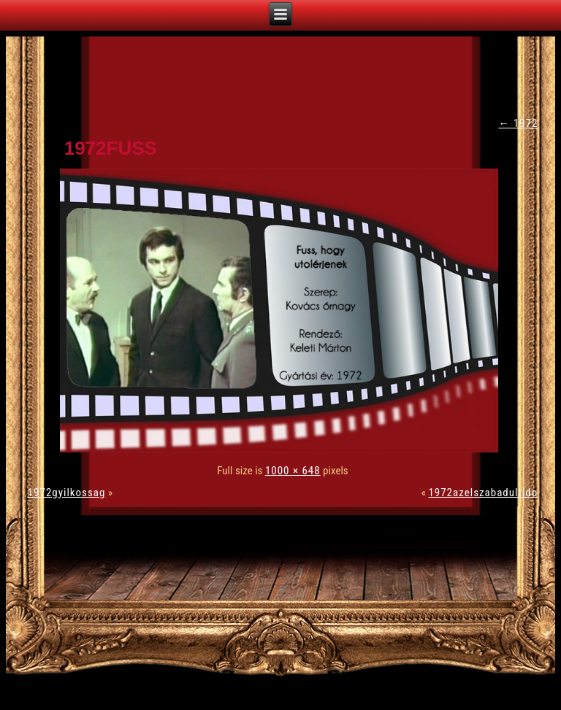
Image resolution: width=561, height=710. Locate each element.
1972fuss (110, 148)
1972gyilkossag (67, 492)
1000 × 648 (293, 470)
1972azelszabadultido (483, 492)
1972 (518, 123)
